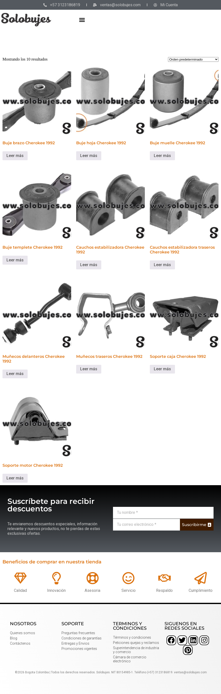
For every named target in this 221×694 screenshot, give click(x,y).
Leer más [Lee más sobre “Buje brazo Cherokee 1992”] (15, 155)
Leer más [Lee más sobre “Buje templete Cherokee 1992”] (15, 260)
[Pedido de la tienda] (193, 59)
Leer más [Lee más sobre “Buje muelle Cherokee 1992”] (162, 155)
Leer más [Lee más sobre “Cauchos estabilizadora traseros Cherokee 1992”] (162, 264)
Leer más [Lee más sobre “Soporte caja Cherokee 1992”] (162, 369)
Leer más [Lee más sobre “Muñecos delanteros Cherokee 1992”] (15, 373)
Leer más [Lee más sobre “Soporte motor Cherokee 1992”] (15, 478)
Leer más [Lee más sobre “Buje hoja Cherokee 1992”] (88, 155)
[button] (82, 19)
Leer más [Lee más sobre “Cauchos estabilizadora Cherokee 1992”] (88, 264)
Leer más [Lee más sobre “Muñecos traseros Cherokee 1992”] (88, 369)
